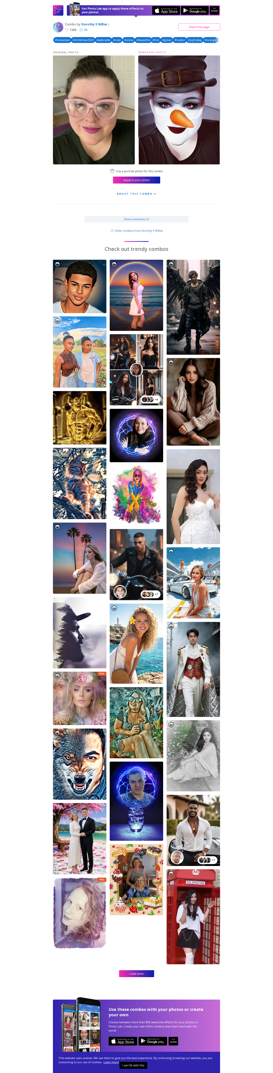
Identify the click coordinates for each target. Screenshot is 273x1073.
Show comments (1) (136, 219)
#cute (117, 40)
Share (199, 27)
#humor (179, 40)
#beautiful (143, 40)
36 (83, 30)
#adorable (103, 40)
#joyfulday (195, 40)
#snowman (62, 40)
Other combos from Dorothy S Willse (136, 231)
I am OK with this (133, 1065)
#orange (210, 40)
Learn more (111, 1062)
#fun (156, 40)
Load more (137, 974)
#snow (128, 40)
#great (166, 40)
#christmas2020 (83, 40)
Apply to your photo (136, 180)
